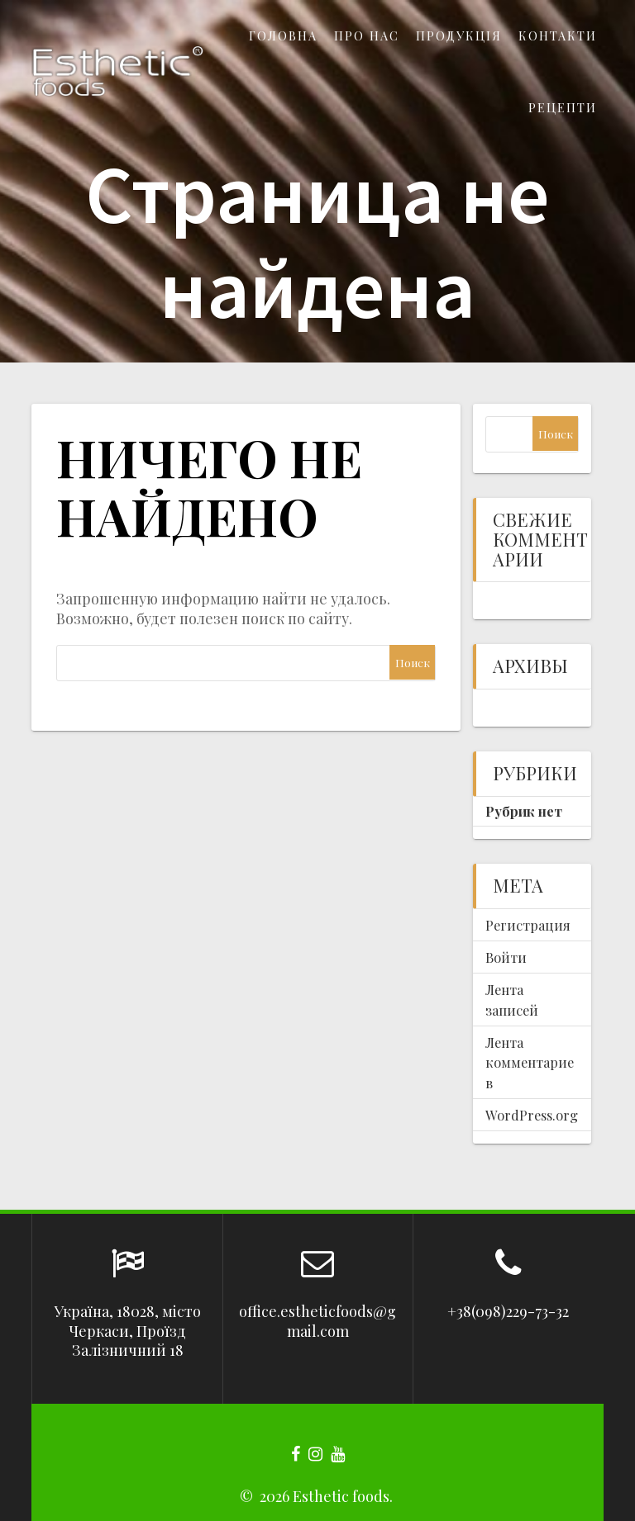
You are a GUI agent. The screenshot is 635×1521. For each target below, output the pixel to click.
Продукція (459, 35)
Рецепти (562, 107)
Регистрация (528, 925)
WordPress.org (531, 1115)
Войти (506, 957)
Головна (283, 35)
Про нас (366, 35)
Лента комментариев (529, 1062)
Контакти (557, 35)
